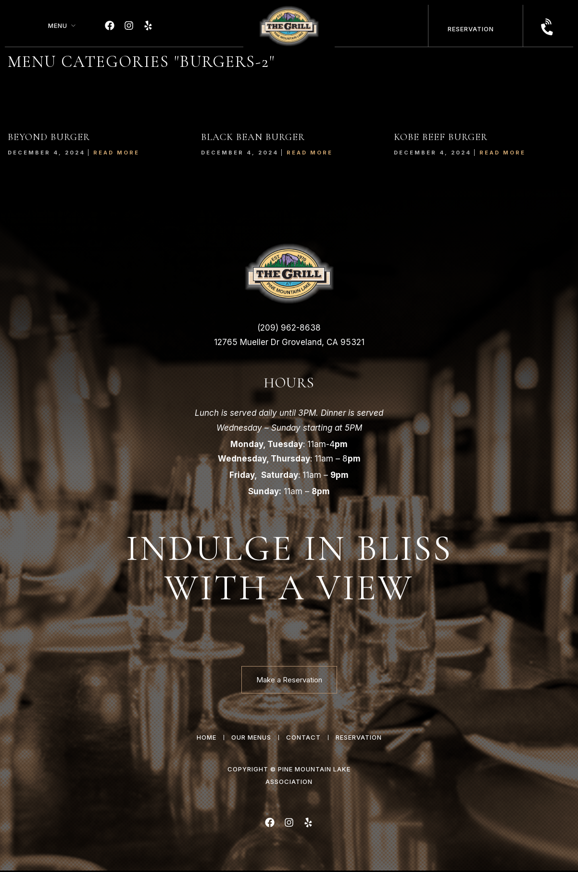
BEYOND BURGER (49, 137)
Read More (116, 152)
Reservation (471, 29)
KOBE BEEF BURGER (441, 137)
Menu (57, 25)
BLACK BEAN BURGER (253, 137)
